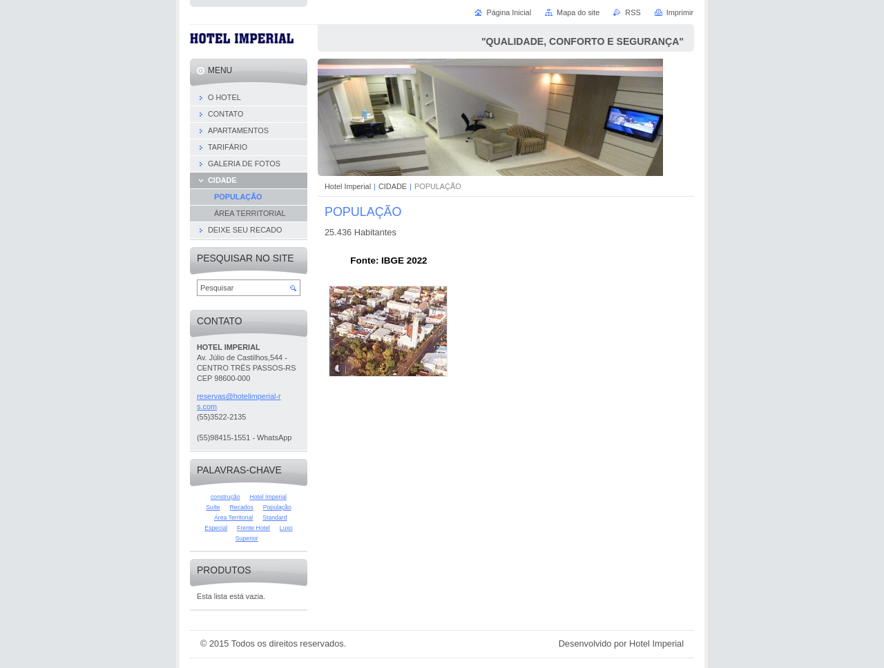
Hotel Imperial (348, 186)
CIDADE (392, 186)
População (277, 507)
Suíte (213, 507)
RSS (632, 12)
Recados (241, 507)
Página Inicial (508, 12)
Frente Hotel (253, 527)
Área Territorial (233, 517)
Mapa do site (578, 12)
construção (225, 496)
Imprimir (679, 12)
